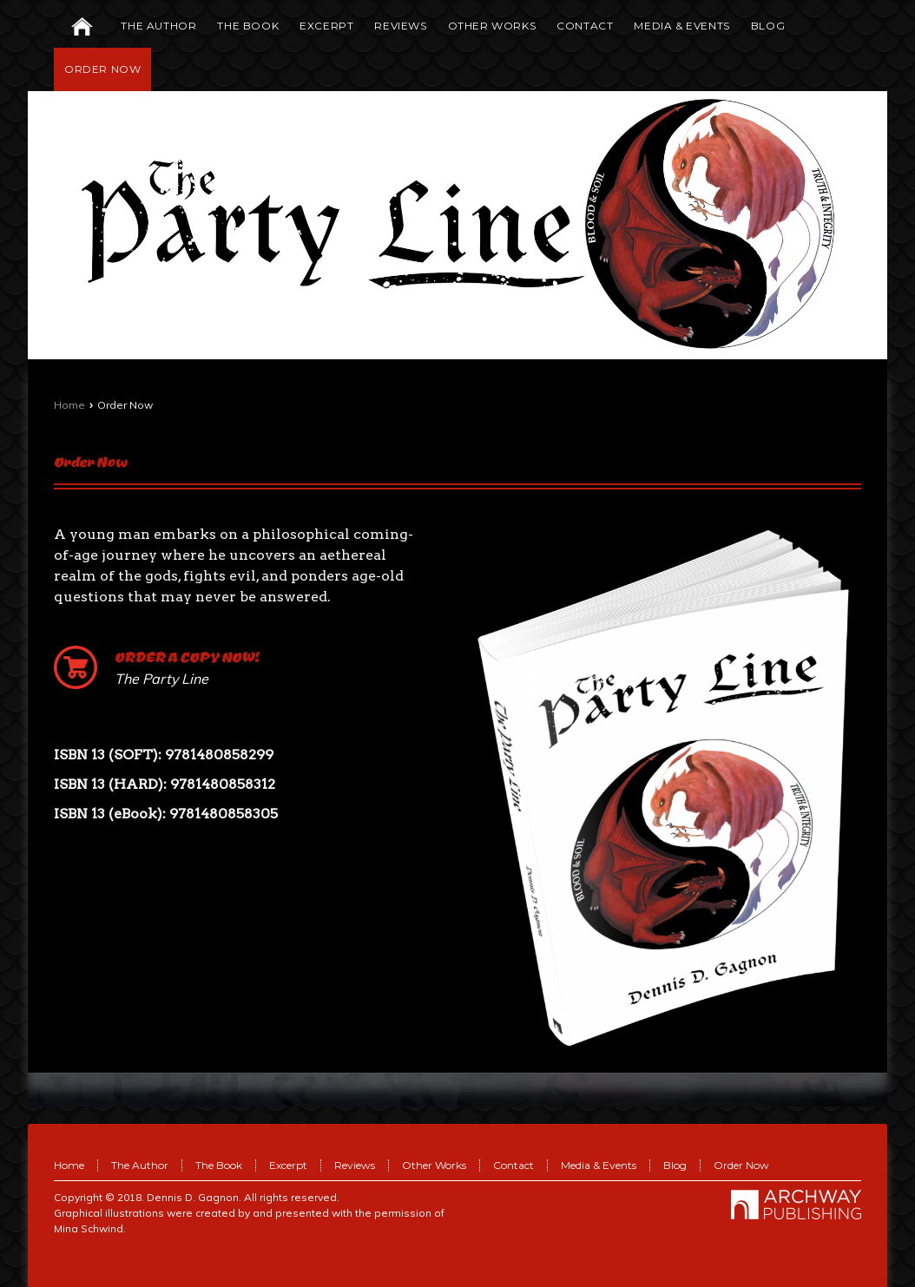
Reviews (354, 1165)
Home (69, 404)
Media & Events (598, 1165)
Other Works (434, 1165)
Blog (675, 1165)
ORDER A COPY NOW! (187, 656)
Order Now (90, 461)
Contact (513, 1165)
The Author (139, 1165)
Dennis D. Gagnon (193, 1197)
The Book (218, 1165)
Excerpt (288, 1165)
